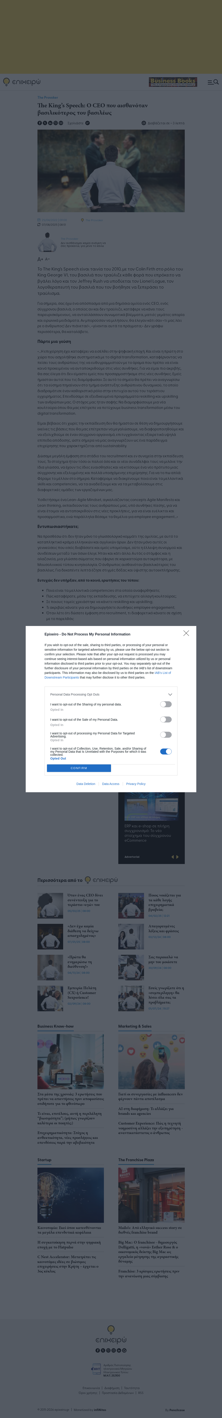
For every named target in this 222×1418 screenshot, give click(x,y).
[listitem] (111, 694)
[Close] (187, 634)
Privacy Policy (136, 784)
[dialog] (111, 709)
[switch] (166, 704)
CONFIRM (79, 768)
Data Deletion (85, 784)
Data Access (110, 784)
